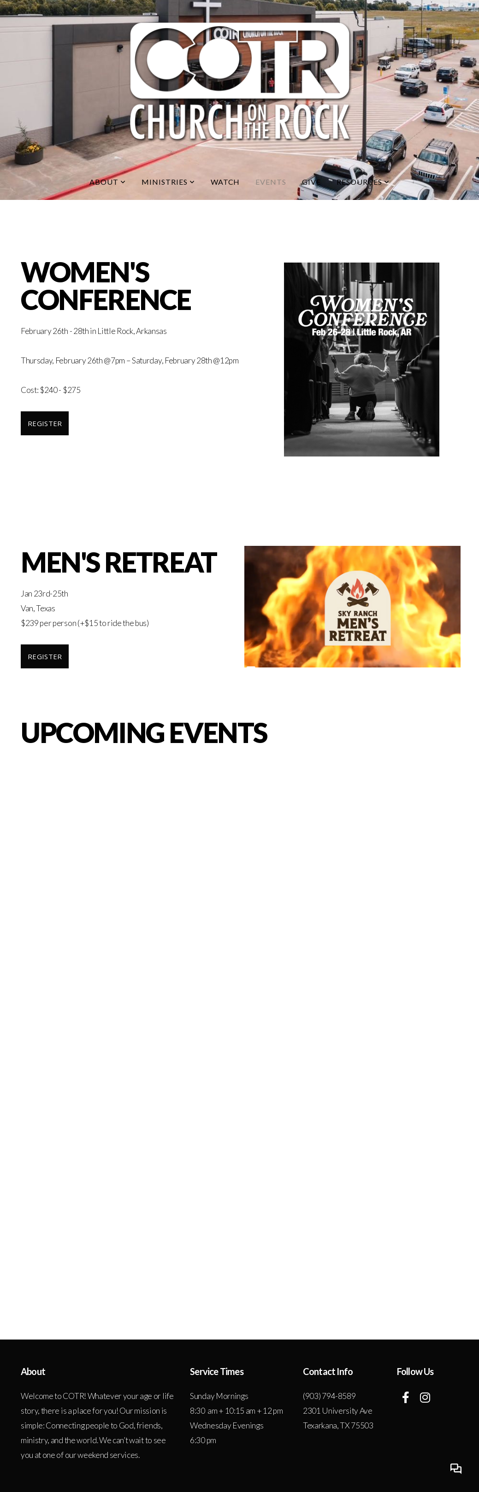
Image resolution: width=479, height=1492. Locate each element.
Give (311, 181)
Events (270, 181)
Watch (225, 181)
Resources (363, 181)
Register (45, 423)
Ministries (168, 181)
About (107, 181)
